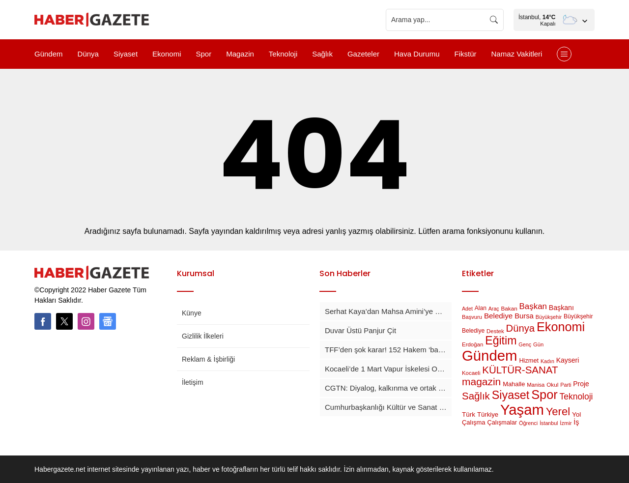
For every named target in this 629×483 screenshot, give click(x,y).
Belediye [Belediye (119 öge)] (498, 316)
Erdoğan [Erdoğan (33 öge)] (472, 344)
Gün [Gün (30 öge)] (538, 344)
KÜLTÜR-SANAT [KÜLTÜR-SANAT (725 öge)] (520, 369)
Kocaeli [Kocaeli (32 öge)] (471, 373)
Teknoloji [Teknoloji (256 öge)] (576, 396)
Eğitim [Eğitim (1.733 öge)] (500, 340)
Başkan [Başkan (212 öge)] (533, 306)
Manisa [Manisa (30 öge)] (535, 385)
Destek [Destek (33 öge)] (495, 331)
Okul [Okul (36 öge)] (552, 384)
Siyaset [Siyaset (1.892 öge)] (511, 395)
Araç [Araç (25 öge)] (493, 309)
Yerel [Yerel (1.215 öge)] (558, 411)
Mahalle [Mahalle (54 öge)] (514, 384)
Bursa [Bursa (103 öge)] (524, 316)
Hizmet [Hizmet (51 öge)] (529, 360)
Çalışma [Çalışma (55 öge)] (474, 422)
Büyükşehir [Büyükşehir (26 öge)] (549, 317)
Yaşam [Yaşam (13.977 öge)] (522, 410)
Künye (191, 313)
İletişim (192, 382)
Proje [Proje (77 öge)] (581, 384)
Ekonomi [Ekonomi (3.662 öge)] (561, 327)
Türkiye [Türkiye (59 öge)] (487, 414)
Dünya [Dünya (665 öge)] (520, 328)
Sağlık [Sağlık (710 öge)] (476, 395)
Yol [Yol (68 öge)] (576, 414)
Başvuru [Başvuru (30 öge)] (472, 317)
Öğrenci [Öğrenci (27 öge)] (528, 423)
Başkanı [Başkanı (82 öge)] (561, 308)
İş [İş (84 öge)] (576, 422)
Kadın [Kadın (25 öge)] (547, 361)
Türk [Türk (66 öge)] (468, 414)
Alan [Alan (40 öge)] (480, 308)
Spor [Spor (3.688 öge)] (544, 394)
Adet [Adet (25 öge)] (467, 309)
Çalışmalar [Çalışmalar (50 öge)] (502, 422)
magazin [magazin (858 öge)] (481, 381)
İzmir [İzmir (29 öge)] (566, 423)
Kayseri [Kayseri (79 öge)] (567, 360)
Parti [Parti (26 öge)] (565, 385)
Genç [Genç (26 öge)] (524, 344)
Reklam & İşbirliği (208, 359)
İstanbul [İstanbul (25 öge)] (549, 423)
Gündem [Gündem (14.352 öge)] (489, 355)
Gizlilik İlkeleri (203, 336)
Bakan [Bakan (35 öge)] (509, 308)
